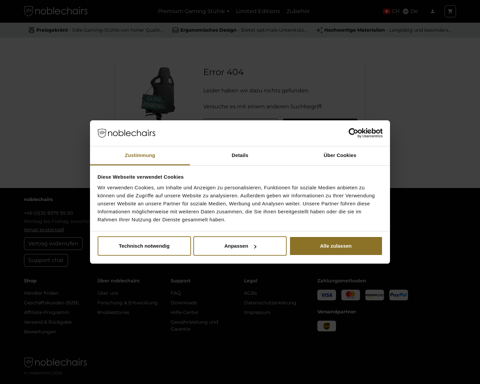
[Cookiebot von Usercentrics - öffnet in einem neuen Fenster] (353, 133)
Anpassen (240, 246)
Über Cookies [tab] (340, 155)
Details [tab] (240, 155)
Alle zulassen (336, 246)
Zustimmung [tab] (140, 155)
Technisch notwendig (144, 246)
